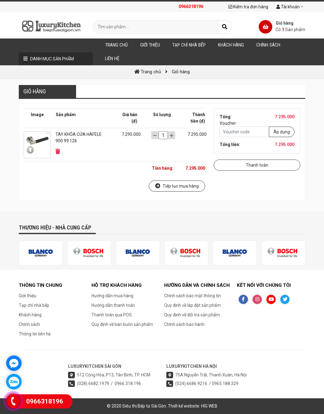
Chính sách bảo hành (184, 324)
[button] (57, 151)
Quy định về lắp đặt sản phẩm (192, 305)
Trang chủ (116, 45)
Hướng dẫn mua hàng (112, 295)
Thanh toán (257, 165)
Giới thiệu (27, 295)
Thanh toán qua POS (111, 314)
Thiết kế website (183, 406)
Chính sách (29, 324)
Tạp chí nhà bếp (34, 305)
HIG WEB (209, 406)
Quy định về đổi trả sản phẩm (192, 314)
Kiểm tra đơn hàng (248, 6)
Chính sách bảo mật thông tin (192, 295)
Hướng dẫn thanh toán (113, 305)
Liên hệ (112, 58)
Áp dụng (281, 131)
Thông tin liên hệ (35, 333)
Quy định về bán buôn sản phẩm (122, 324)
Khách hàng (30, 314)
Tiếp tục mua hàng (177, 186)
